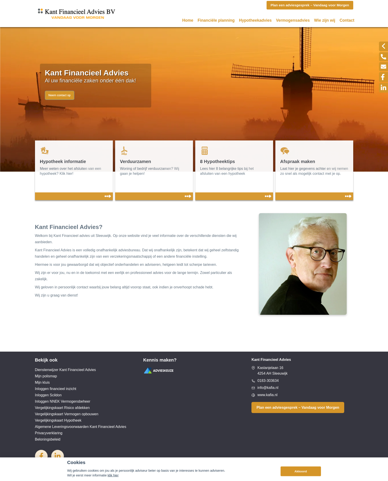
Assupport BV (62, 476)
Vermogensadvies (293, 20)
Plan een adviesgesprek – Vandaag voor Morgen (297, 407)
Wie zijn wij (324, 20)
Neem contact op (60, 95)
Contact (346, 20)
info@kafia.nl (267, 388)
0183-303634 (268, 381)
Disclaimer (112, 476)
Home (187, 20)
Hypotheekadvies (255, 20)
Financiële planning (216, 20)
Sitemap (92, 476)
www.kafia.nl (267, 395)
